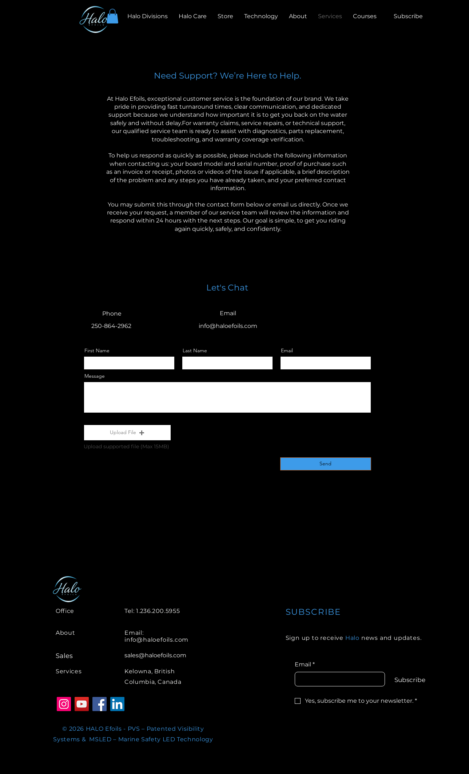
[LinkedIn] (117, 704)
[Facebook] (99, 704)
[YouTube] (82, 704)
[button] (112, 16)
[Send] (325, 463)
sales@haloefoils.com (155, 655)
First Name (97, 350)
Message (94, 375)
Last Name (195, 350)
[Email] (338, 679)
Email (287, 350)
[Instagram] (64, 704)
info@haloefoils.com (228, 325)
